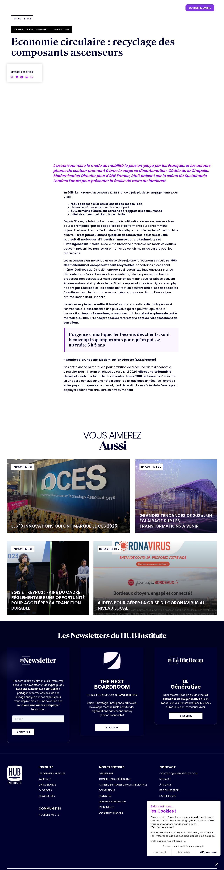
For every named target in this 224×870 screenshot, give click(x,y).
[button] (58, 8)
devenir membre (200, 8)
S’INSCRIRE (112, 727)
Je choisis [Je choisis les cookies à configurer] (183, 852)
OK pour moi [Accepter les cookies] (208, 852)
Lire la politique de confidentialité (168, 841)
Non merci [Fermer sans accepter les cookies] (159, 852)
